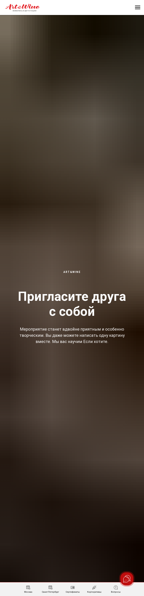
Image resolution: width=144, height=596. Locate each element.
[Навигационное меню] (137, 7)
